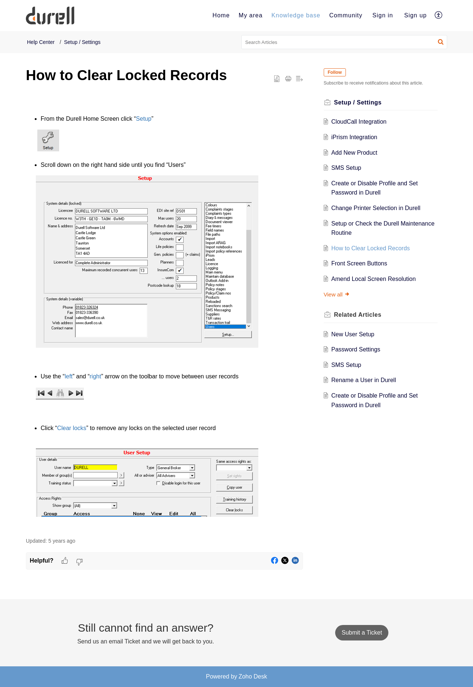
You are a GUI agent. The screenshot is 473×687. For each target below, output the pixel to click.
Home (221, 15)
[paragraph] (164, 314)
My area (251, 15)
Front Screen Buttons (362, 263)
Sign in (382, 15)
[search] (344, 42)
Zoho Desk (252, 676)
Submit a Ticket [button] (361, 632)
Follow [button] (338, 72)
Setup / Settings (82, 42)
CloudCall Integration (361, 121)
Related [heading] (360, 315)
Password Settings (359, 349)
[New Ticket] (361, 632)
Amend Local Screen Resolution (376, 279)
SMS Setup (349, 168)
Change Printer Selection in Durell (378, 208)
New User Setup (356, 334)
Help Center (41, 42)
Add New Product (357, 153)
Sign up (415, 15)
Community (346, 15)
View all (340, 294)
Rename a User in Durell (366, 380)
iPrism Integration (357, 137)
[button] (439, 15)
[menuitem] (221, 15)
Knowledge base (296, 15)
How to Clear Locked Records (373, 248)
